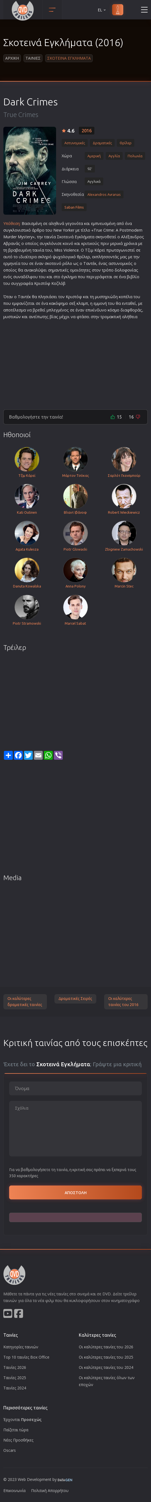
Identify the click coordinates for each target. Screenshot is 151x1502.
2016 (87, 131)
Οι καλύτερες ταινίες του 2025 (106, 1357)
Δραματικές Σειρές (75, 998)
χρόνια (130, 243)
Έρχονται (22, 1419)
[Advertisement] (75, 362)
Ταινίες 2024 (14, 1387)
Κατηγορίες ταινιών (20, 1346)
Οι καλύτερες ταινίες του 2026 (106, 1346)
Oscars (9, 1450)
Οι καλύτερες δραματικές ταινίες (24, 1001)
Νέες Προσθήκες (18, 1440)
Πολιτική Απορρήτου (50, 1490)
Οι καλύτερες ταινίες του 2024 (106, 1367)
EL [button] (102, 9)
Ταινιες (33, 58)
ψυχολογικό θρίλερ (71, 256)
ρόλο (67, 263)
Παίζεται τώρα (15, 1429)
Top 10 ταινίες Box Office (26, 1357)
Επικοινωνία (14, 1490)
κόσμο (113, 310)
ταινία (50, 236)
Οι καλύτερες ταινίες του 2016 (123, 1001)
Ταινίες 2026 (14, 1367)
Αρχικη (12, 58)
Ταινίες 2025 (14, 1377)
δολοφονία (125, 270)
